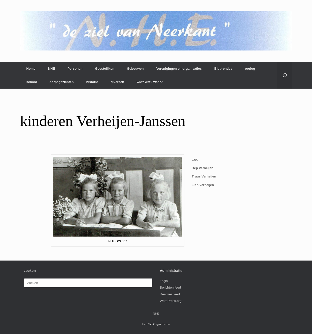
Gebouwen (135, 68)
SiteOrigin (154, 324)
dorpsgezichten (61, 82)
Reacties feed (170, 294)
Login (164, 281)
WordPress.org (171, 301)
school (31, 82)
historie (92, 82)
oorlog (250, 68)
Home (31, 68)
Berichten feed (170, 287)
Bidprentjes (223, 68)
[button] (284, 75)
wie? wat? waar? (150, 82)
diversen (117, 82)
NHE (51, 68)
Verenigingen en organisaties (179, 68)
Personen (74, 68)
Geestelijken (104, 68)
